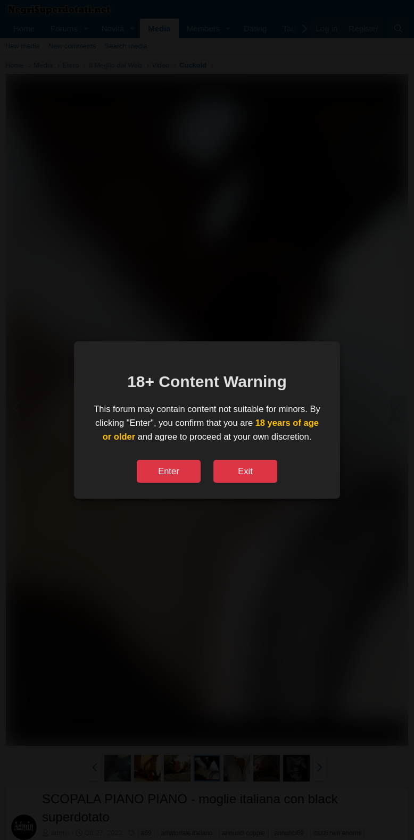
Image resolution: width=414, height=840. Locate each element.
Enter (168, 471)
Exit (245, 471)
